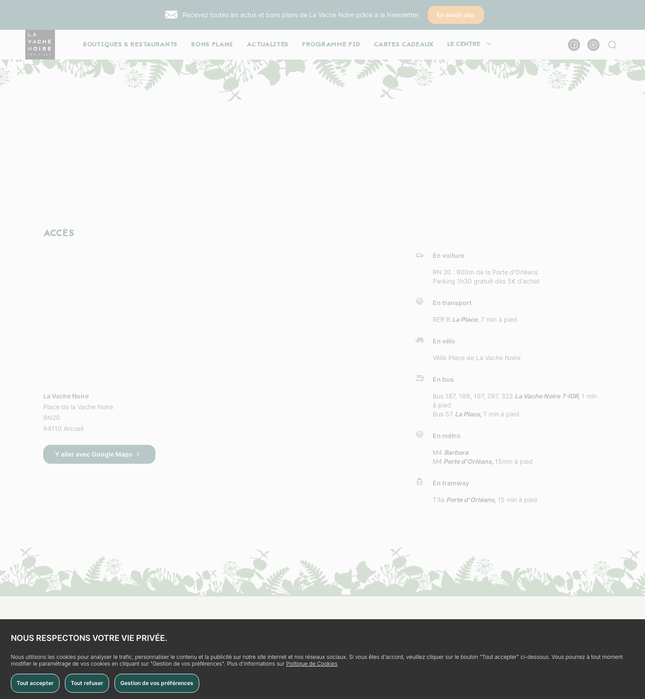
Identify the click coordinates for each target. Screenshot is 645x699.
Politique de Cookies (312, 663)
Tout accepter (35, 683)
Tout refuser (87, 683)
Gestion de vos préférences (156, 683)
